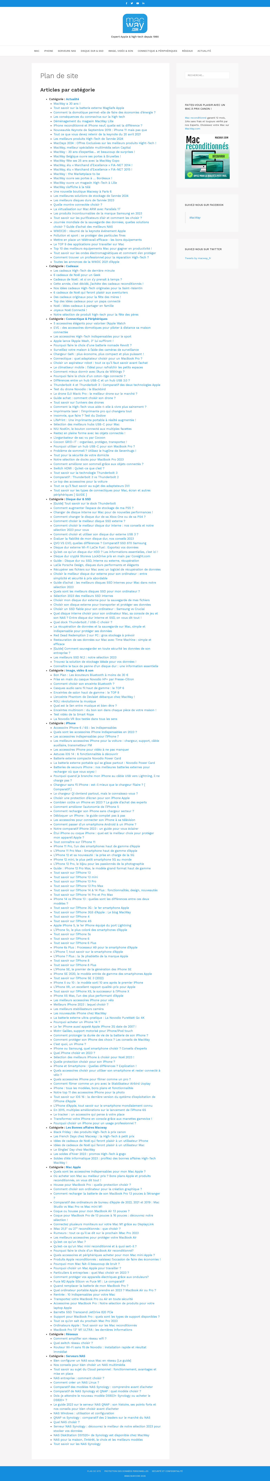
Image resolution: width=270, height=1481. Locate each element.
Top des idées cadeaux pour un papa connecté (87, 301)
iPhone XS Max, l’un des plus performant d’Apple (88, 995)
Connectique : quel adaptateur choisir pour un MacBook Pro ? (98, 358)
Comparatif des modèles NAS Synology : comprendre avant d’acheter (103, 1387)
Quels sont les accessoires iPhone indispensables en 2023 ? (95, 732)
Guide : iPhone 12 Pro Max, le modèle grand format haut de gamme (102, 868)
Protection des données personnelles (126, 1471)
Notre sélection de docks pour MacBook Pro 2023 (89, 459)
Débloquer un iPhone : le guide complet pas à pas (89, 815)
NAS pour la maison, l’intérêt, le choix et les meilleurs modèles (98, 1439)
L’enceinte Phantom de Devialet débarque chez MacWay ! (94, 697)
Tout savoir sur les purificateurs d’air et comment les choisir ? (98, 218)
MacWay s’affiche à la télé (72, 187)
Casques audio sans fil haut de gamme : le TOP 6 (89, 688)
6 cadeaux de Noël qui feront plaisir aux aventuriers (91, 292)
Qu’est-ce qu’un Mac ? (70, 1242)
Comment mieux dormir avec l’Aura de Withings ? (89, 371)
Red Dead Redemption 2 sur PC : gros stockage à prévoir (94, 635)
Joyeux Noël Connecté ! (70, 310)
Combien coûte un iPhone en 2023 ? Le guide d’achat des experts (100, 802)
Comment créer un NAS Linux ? (76, 1382)
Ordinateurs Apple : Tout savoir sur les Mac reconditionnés (95, 1325)
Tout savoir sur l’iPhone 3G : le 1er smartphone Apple (91, 907)
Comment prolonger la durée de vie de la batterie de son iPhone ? (101, 1035)
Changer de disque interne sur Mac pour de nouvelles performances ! (103, 512)
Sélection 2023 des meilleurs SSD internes (83, 596)
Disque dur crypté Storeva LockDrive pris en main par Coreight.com (102, 556)
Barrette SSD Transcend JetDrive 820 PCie (83, 1312)
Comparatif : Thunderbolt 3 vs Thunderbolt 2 (86, 477)
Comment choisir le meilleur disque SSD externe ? (89, 521)
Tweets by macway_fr (198, 258)
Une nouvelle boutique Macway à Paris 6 (83, 191)
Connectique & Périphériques (157, 50)
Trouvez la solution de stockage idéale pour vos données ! (95, 661)
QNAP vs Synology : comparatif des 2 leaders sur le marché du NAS (102, 1417)
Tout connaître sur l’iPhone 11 (74, 842)
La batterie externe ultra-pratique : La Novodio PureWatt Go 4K (99, 1017)
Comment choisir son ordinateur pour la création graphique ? (98, 1189)
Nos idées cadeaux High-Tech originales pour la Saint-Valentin (98, 288)
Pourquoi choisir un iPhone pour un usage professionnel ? (95, 1123)
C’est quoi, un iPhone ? (70, 1044)
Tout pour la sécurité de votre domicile (81, 455)
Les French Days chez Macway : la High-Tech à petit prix (94, 1136)
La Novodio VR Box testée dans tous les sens (85, 719)
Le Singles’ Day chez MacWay (74, 1149)
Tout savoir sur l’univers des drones (79, 402)
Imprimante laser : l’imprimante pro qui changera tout (93, 411)
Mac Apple (73, 1167)
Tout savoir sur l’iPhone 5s (72, 934)
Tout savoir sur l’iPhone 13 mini (76, 877)
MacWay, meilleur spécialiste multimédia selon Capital (92, 147)
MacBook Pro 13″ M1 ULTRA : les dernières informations (93, 1329)
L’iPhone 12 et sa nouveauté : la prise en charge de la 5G (94, 855)
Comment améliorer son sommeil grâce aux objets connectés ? (98, 464)
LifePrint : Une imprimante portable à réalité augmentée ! (95, 420)
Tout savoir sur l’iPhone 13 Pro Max (78, 886)
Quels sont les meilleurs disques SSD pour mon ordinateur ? (97, 591)
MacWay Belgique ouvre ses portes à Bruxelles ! (87, 156)
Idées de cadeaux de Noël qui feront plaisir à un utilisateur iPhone (101, 1141)
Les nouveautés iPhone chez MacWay (80, 1013)
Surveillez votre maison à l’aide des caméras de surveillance (96, 349)
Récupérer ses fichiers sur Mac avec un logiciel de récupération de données (107, 569)
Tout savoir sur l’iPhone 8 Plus (75, 965)
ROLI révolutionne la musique (75, 701)
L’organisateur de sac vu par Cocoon (79, 437)
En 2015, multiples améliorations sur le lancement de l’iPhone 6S (100, 1110)
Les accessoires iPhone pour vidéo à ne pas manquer (91, 749)
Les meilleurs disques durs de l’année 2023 (84, 200)
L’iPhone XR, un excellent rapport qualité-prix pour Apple (94, 987)
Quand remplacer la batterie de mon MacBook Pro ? (91, 1285)
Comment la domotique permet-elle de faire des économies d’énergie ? (104, 112)
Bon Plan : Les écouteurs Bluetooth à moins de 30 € (91, 675)
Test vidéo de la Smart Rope (74, 714)
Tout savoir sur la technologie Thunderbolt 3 (85, 472)
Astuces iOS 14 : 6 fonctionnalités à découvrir (86, 754)
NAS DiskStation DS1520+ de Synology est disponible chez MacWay (101, 1435)
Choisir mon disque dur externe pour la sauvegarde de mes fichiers (102, 600)
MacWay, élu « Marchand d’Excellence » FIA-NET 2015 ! (93, 169)
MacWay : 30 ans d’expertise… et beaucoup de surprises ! (94, 152)
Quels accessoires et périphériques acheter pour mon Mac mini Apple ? (104, 1255)
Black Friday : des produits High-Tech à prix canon (90, 1132)
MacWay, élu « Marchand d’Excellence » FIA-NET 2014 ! (93, 165)
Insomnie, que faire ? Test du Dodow (80, 415)
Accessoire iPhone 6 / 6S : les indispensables (85, 727)
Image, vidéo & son (120, 50)
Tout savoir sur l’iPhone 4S (72, 921)
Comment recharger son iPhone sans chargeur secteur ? (94, 811)
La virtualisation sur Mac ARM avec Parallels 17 (87, 209)
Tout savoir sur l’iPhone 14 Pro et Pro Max (83, 894)
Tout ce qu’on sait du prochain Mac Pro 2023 (86, 1321)
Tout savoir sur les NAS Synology (77, 1444)
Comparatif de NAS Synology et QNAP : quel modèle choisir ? (97, 1391)
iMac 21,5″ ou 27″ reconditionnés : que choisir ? (87, 1228)
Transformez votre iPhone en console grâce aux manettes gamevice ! (103, 1118)
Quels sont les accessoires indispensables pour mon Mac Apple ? (100, 1171)
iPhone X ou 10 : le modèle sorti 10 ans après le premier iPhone (98, 982)
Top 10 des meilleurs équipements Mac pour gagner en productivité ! (103, 248)
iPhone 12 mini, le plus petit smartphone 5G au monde (93, 859)
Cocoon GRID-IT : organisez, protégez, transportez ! (90, 442)
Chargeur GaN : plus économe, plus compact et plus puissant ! (99, 354)
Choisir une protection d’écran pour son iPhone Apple (92, 798)
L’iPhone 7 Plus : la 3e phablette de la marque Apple (91, 956)
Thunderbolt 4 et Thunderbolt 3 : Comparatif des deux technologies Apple (107, 385)
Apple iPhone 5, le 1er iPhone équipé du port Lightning (92, 925)
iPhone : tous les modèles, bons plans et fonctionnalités (93, 1088)
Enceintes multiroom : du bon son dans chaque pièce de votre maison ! (105, 710)
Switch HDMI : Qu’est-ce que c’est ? (79, 468)
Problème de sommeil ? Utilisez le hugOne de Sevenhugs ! (95, 450)
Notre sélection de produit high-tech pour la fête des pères (96, 314)
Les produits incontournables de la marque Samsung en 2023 (98, 213)
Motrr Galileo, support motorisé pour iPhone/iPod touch (93, 1031)
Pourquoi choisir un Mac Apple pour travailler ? (87, 1268)
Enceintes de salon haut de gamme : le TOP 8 (86, 692)
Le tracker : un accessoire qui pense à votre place (89, 1114)
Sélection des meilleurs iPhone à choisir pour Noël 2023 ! (94, 1057)
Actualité (204, 50)
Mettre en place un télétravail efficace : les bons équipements (98, 239)
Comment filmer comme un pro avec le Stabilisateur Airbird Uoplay (102, 1083)
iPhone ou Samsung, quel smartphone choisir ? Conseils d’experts (100, 1048)
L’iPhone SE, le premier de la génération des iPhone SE (93, 969)
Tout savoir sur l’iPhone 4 (72, 916)
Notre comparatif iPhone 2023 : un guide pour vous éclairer (96, 828)
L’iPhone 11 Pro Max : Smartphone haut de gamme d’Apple (95, 850)
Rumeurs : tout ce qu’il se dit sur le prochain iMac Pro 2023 (96, 1233)
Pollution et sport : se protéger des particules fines (90, 235)
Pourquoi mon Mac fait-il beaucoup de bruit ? (87, 1264)
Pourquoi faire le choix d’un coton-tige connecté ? (89, 376)
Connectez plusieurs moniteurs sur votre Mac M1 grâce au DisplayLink (104, 1224)
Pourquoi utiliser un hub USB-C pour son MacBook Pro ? (94, 446)
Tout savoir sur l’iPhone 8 (71, 960)
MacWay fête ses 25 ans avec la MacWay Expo (86, 160)
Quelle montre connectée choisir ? (78, 204)
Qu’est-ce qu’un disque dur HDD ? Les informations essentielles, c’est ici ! (106, 552)
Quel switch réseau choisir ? (73, 1343)
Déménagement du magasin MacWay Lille (83, 121)
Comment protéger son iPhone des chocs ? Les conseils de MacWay (102, 1039)
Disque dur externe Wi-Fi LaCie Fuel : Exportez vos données (96, 547)
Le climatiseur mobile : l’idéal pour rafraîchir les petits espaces (98, 367)
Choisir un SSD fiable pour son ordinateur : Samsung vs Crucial (99, 609)
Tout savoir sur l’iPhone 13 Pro (75, 881)
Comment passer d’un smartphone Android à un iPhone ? (95, 824)
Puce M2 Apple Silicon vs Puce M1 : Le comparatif (89, 1281)
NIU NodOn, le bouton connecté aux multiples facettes (93, 429)
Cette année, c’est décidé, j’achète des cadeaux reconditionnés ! (98, 283)
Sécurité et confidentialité (167, 1471)
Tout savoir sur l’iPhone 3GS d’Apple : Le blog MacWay (92, 912)
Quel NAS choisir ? (67, 1422)
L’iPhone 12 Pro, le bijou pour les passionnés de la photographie (99, 864)
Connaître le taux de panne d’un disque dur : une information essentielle (106, 666)
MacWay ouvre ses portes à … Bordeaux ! (83, 178)
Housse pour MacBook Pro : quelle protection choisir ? (92, 1184)
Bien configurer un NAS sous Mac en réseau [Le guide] (92, 1360)
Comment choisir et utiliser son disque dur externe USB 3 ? (96, 534)
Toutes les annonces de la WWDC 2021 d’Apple (86, 262)
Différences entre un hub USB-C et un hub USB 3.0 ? (92, 380)
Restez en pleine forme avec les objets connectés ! (89, 433)
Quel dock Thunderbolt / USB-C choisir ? (83, 622)
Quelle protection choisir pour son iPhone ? (84, 1061)
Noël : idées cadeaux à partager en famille (84, 305)
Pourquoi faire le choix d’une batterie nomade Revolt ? (93, 345)
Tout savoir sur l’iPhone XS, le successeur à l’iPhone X (91, 991)
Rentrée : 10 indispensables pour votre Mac (84, 1294)
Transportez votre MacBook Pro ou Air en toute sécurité (93, 1299)
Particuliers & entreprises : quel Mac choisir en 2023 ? (91, 1272)
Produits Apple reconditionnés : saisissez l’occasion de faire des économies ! (107, 1259)
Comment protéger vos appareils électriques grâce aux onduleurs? (101, 1277)
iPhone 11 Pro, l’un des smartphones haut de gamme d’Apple (97, 846)
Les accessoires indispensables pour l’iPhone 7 (86, 736)
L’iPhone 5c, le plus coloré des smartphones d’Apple (90, 930)
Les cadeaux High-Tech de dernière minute (84, 270)
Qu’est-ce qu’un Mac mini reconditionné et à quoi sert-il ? (95, 1246)
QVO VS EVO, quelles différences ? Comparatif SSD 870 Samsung (100, 543)
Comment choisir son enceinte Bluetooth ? (84, 683)
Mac (36, 50)
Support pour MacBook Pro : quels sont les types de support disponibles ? (107, 1316)
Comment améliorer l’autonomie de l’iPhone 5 (86, 806)
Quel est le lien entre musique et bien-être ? (85, 705)
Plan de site (94, 1471)
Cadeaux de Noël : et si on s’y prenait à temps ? (88, 279)
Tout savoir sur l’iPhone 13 (72, 872)
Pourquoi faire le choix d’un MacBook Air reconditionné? (93, 1250)
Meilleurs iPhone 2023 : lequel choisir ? (81, 1004)
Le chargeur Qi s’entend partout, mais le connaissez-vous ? (96, 793)
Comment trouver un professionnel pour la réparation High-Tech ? (101, 257)
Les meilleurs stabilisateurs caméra (79, 1009)
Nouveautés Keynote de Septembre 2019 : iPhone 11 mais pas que (100, 130)
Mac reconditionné (195, 117)
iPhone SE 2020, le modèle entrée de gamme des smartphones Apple (103, 973)
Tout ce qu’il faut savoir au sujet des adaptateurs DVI (92, 486)
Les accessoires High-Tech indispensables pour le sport (92, 336)
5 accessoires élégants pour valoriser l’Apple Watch (90, 323)
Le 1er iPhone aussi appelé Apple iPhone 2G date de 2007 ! (95, 1026)
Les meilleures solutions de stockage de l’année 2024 (91, 196)
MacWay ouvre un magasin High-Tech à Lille (85, 182)
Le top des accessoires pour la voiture (80, 481)
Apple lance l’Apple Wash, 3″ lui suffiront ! (83, 341)
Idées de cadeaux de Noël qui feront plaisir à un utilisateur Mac (99, 1145)
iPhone (48, 50)
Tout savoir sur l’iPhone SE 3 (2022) (79, 978)
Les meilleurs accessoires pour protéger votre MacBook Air (95, 1237)
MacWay (194, 217)
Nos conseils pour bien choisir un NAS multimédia (89, 1365)
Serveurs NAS (67, 50)
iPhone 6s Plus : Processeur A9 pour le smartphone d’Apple (95, 947)
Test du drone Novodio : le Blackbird (80, 389)
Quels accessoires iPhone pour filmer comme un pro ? (92, 1079)
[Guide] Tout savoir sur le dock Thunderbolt (85, 503)
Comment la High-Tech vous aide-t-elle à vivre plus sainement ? (100, 406)
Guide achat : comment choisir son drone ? (85, 398)
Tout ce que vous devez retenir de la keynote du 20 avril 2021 (97, 134)
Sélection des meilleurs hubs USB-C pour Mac (87, 424)
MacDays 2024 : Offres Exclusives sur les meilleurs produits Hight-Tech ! (105, 143)
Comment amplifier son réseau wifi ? (80, 1338)
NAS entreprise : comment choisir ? (79, 1378)
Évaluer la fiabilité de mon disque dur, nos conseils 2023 (94, 538)
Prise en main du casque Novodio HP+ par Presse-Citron (94, 679)
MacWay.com (192, 128)
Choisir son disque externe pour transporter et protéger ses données (102, 604)
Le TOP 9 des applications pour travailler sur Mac (89, 244)
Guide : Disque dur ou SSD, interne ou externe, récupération (96, 560)
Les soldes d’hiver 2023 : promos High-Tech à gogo (90, 1154)
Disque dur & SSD (92, 50)
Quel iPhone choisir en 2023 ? (74, 1053)
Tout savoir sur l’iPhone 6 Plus (75, 943)
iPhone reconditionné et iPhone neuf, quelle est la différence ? (98, 125)
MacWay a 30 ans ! (67, 103)
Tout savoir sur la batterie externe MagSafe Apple (89, 108)
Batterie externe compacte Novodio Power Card (87, 758)
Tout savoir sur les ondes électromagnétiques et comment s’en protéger (105, 253)
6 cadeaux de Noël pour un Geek (77, 275)
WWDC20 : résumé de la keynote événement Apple (90, 231)
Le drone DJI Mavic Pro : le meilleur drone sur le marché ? (95, 393)
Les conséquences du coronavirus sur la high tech (89, 116)
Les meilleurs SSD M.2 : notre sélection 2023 (85, 657)
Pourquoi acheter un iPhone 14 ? (77, 1022)
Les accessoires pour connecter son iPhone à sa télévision (94, 820)
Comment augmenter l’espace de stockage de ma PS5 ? (93, 508)
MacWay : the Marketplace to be (77, 174)
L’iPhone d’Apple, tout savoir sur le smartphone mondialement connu (103, 1105)
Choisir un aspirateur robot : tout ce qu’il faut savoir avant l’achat (101, 363)
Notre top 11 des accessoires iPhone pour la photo (89, 1092)
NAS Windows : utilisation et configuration (84, 1413)
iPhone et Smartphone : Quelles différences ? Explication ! (95, 1066)
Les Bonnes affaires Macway (86, 1127)
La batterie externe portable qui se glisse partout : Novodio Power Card (104, 763)
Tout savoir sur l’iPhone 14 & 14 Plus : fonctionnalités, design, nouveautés (106, 890)
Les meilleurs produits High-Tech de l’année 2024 (88, 138)
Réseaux (187, 50)
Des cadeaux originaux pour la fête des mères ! (87, 297)
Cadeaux (72, 266)
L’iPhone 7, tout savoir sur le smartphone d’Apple (88, 951)
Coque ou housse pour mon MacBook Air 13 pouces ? (91, 1211)
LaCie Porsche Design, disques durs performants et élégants (96, 565)
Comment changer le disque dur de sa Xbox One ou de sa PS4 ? (100, 516)
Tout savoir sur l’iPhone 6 (71, 938)
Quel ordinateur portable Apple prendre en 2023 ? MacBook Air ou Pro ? (105, 1290)
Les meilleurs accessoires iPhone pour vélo (84, 1000)
